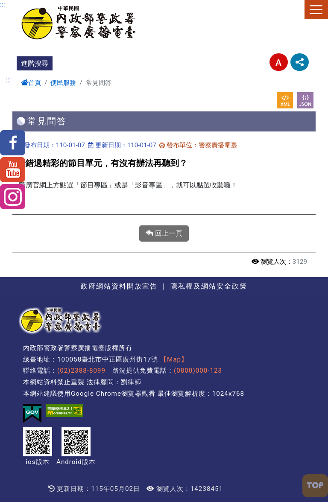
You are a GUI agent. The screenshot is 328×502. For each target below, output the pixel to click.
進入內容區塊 (20, 5)
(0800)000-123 (198, 370)
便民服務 (63, 83)
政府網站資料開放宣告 (119, 286)
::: (2, 5)
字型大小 (278, 62)
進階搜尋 (34, 63)
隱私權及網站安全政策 (208, 286)
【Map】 (174, 359)
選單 (316, 9)
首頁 (31, 83)
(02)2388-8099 (81, 370)
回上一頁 (164, 233)
